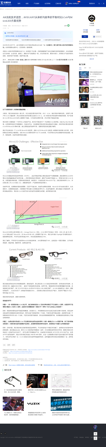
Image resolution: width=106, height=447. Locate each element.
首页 (2, 9)
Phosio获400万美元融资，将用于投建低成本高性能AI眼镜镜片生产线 (91, 54)
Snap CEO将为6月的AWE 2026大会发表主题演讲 (91, 48)
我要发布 (92, 3)
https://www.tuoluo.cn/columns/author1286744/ (21, 351)
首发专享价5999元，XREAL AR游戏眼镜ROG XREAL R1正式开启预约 (91, 42)
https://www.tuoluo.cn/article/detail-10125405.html (20, 353)
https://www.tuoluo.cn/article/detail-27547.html (39, 349)
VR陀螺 (5, 25)
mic (4, 345)
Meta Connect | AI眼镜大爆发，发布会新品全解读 (22, 365)
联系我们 (87, 437)
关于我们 (76, 437)
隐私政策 (93, 437)
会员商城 (47, 3)
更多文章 (92, 59)
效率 (9, 345)
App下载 (104, 437)
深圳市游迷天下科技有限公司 (22, 437)
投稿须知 (81, 437)
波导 (13, 345)
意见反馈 (98, 437)
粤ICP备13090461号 (37, 437)
